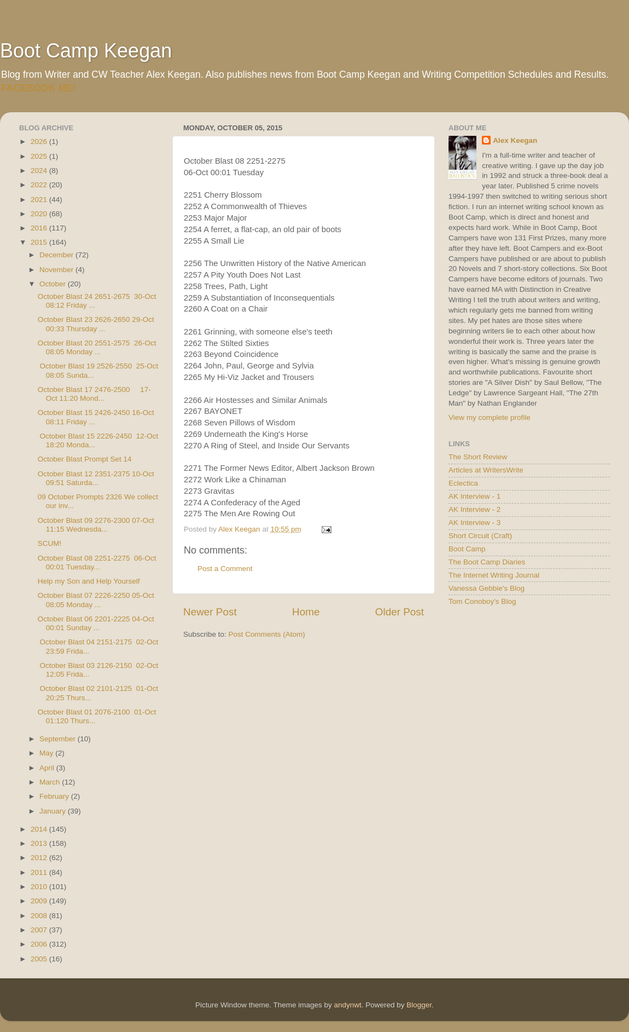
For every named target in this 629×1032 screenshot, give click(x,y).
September (58, 739)
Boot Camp (467, 549)
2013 (40, 843)
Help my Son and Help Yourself (89, 581)
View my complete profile (490, 417)
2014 (40, 829)
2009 (40, 901)
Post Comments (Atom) (267, 634)
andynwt (347, 1005)
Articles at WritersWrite (486, 470)
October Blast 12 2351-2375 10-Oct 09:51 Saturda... (96, 478)
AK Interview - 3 (474, 522)
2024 (40, 170)
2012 (40, 858)
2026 (40, 141)
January (53, 811)
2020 (40, 214)
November (57, 270)
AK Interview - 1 (474, 496)
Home (305, 612)
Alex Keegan (515, 140)
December (57, 255)
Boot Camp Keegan (86, 50)
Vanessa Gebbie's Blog (487, 588)
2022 (40, 185)
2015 (40, 242)
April (47, 768)
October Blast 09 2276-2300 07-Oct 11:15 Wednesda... (96, 524)
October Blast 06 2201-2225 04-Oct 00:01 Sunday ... (96, 623)
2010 (40, 887)
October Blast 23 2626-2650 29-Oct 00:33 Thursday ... (96, 323)
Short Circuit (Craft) (480, 536)
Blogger (419, 1005)
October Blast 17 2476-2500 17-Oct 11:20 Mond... (94, 393)
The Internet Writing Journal (494, 575)
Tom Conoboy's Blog (482, 601)
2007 (40, 930)
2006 (40, 944)
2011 (40, 872)
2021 (40, 199)
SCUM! (50, 543)
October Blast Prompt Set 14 (85, 459)
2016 (40, 228)
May (47, 753)
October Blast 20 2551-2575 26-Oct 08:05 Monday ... (97, 347)
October (53, 284)
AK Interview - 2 (474, 509)
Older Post (399, 612)
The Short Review (478, 457)
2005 (40, 959)
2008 (40, 916)
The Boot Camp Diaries (487, 562)
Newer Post (210, 612)
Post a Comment (225, 568)
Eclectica (463, 483)
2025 (40, 156)
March (50, 782)
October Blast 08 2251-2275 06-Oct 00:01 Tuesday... (97, 562)
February (55, 796)
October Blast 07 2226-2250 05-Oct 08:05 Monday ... (96, 599)
